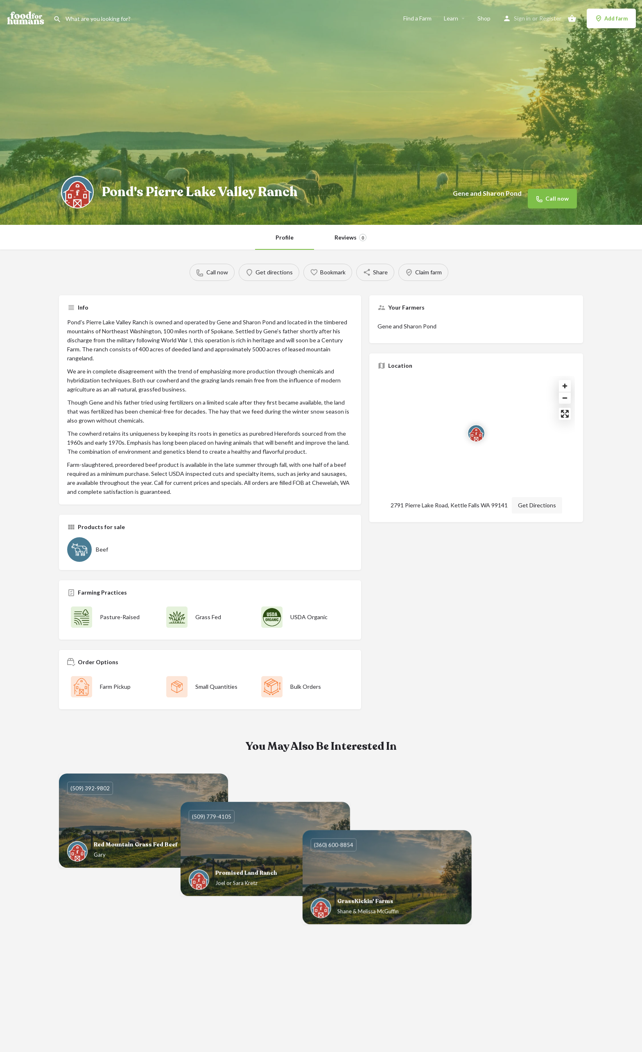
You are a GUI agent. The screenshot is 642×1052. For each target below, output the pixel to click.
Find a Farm (417, 18)
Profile (285, 237)
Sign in (522, 18)
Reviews (350, 237)
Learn (451, 18)
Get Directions (537, 505)
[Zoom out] (565, 398)
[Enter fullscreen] (565, 414)
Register (550, 18)
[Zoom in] (565, 386)
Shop (484, 18)
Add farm (611, 18)
